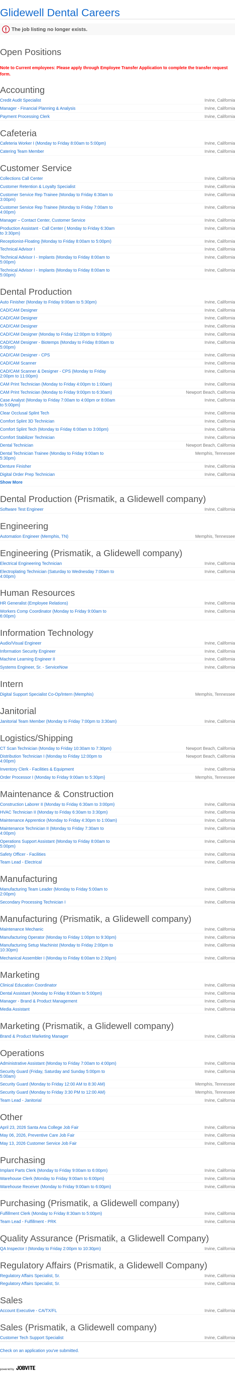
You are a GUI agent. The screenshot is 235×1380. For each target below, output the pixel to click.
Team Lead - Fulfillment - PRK (28, 1221)
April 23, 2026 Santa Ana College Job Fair (39, 1127)
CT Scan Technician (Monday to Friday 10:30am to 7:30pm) (55, 748)
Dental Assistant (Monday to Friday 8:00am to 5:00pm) (51, 993)
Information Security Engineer (27, 651)
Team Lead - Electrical (21, 862)
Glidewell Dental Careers (60, 12)
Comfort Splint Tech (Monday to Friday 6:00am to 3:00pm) (54, 429)
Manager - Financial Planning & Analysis (38, 108)
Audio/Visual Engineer (21, 643)
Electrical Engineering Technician (31, 563)
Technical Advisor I (17, 249)
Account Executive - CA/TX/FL (28, 1310)
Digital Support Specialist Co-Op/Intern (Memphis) (46, 694)
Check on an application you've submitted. (39, 1350)
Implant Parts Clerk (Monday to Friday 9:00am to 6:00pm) (54, 1170)
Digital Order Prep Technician (27, 474)
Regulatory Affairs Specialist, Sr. (30, 1275)
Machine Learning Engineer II (27, 659)
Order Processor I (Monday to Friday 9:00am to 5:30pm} (52, 777)
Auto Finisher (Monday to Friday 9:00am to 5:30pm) (48, 302)
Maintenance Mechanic (21, 929)
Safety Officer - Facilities (22, 854)
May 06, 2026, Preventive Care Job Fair (37, 1135)
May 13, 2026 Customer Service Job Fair (38, 1143)
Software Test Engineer (22, 509)
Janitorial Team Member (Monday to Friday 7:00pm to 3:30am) (58, 721)
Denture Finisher (15, 466)
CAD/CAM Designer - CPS (25, 355)
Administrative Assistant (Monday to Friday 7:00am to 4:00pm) (58, 1063)
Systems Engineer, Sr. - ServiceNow (34, 667)
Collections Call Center (21, 178)
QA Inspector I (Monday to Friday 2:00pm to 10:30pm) (50, 1248)
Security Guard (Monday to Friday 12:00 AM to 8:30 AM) (52, 1084)
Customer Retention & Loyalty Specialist (37, 186)
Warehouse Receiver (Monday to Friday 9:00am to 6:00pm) (55, 1186)
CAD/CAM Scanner (18, 363)
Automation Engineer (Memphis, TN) (34, 536)
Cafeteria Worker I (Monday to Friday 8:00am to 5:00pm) (53, 143)
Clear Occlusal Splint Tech (24, 413)
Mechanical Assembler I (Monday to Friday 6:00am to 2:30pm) (58, 958)
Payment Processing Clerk (25, 116)
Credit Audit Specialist (20, 100)
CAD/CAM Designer (18, 310)
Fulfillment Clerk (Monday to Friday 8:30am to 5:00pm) (51, 1213)
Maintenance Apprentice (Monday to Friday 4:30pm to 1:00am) (58, 820)
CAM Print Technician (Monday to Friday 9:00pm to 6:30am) (56, 392)
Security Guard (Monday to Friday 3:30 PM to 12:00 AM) (52, 1092)
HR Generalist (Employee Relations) (34, 603)
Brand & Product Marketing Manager (34, 1036)
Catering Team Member (22, 151)
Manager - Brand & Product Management (38, 1001)
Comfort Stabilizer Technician (27, 437)
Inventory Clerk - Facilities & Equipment (37, 769)
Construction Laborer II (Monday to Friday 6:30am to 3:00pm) (57, 804)
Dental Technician (16, 445)
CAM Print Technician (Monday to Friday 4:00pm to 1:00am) (56, 384)
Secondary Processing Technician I (33, 902)
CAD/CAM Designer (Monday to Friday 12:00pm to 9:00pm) (55, 334)
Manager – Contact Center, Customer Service (42, 220)
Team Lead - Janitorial (21, 1100)
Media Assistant (15, 1009)
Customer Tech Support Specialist (32, 1337)
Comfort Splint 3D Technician (27, 421)
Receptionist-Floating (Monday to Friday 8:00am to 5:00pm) (55, 241)
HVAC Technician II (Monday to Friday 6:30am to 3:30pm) (54, 812)
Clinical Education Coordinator (28, 985)
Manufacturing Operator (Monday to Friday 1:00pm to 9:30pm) (58, 937)
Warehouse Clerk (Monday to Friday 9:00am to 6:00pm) (52, 1178)
